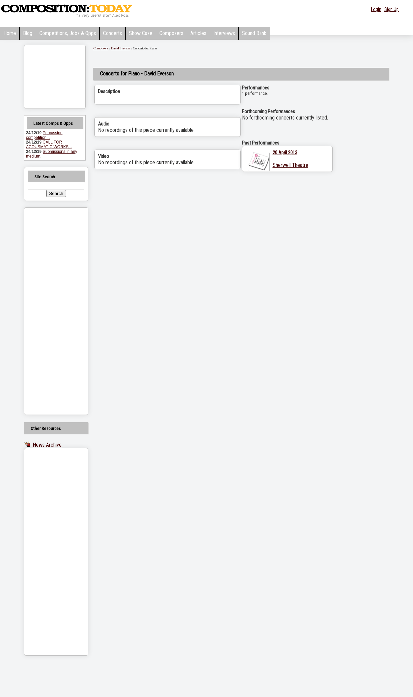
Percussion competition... (44, 135)
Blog (27, 33)
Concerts (112, 33)
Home (9, 33)
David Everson (120, 48)
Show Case (140, 33)
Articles (198, 33)
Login (376, 9)
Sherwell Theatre (290, 165)
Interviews (224, 33)
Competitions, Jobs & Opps (67, 33)
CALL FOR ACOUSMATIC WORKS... (49, 144)
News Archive (47, 445)
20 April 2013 (285, 153)
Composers (171, 33)
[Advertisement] (48, 311)
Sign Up (391, 9)
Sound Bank (254, 33)
